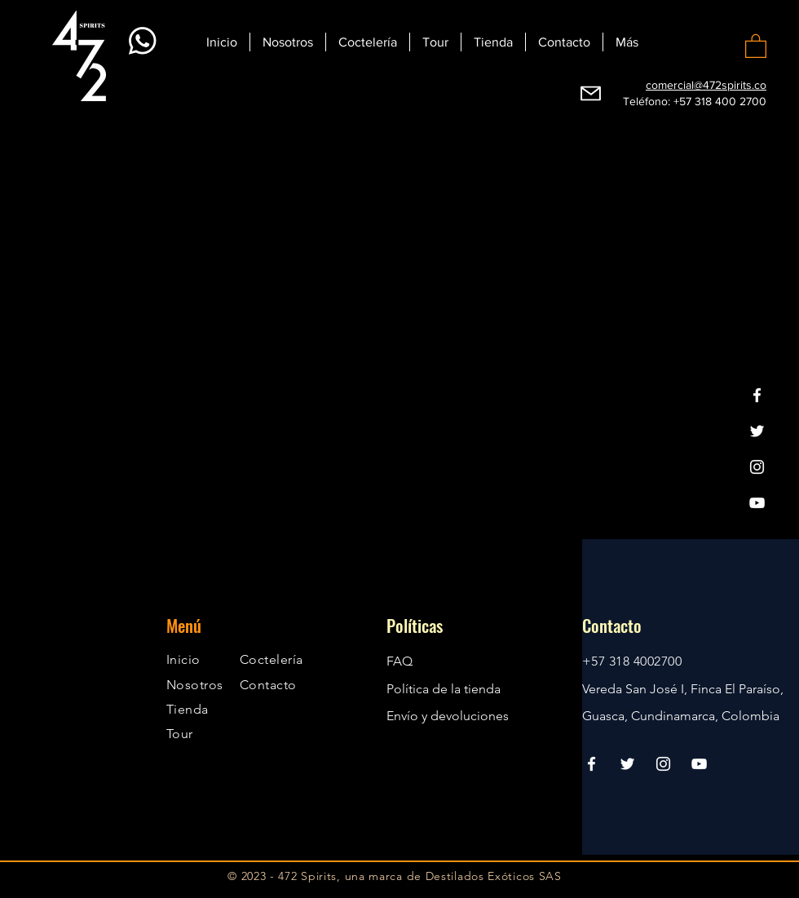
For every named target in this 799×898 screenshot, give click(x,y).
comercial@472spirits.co (706, 84)
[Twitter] (757, 431)
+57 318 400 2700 (719, 101)
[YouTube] (757, 502)
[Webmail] (590, 93)
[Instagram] (757, 467)
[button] (755, 45)
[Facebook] (757, 395)
